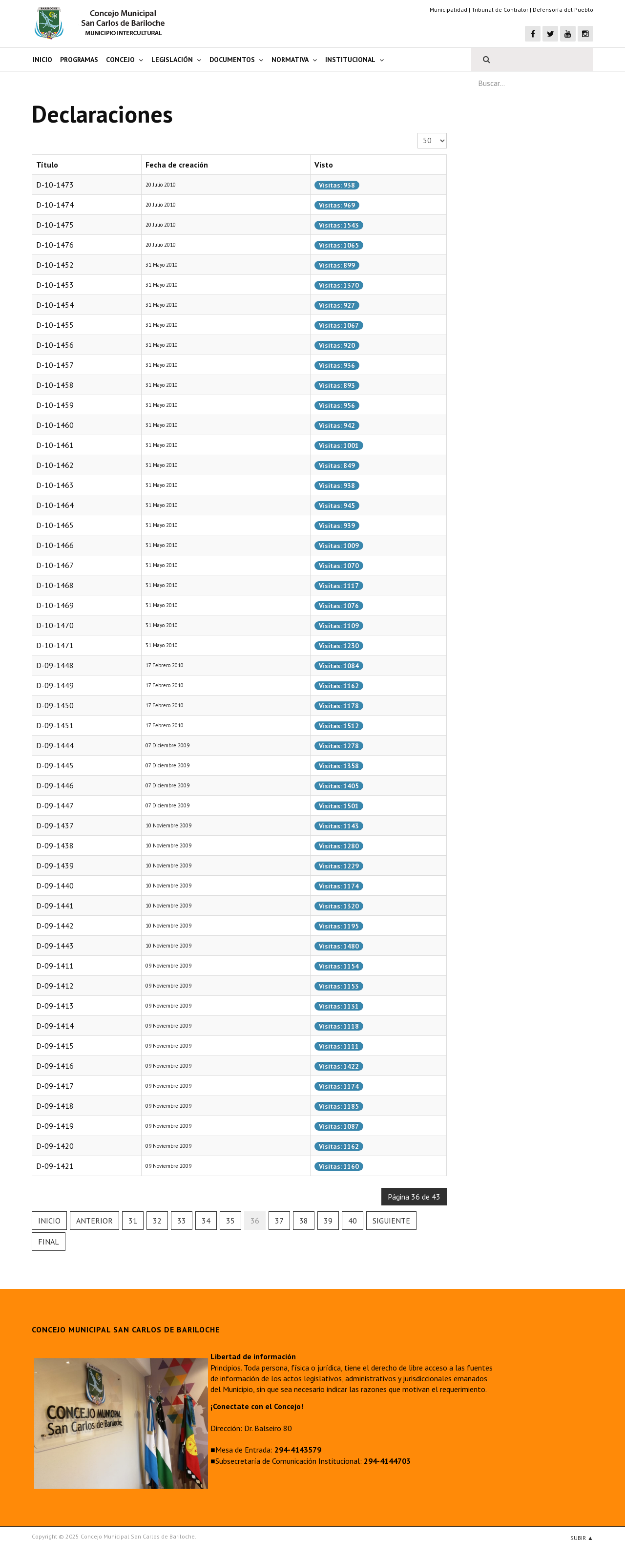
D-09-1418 (55, 1106)
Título (47, 164)
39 (328, 1220)
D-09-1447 (55, 805)
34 (206, 1220)
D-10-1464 (55, 505)
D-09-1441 (55, 905)
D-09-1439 (55, 865)
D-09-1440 (55, 885)
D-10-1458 (55, 385)
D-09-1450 (55, 705)
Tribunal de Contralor (500, 9)
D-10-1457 (55, 365)
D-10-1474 (55, 205)
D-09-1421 (55, 1166)
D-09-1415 (55, 1046)
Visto (323, 164)
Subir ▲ (581, 1537)
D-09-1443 (55, 945)
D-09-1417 (55, 1086)
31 (132, 1220)
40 (352, 1220)
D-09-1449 (55, 685)
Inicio (42, 59)
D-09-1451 (55, 725)
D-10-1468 (55, 585)
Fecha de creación (177, 164)
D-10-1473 (55, 185)
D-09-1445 (55, 765)
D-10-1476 (55, 245)
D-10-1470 (55, 625)
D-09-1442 (55, 925)
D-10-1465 (55, 525)
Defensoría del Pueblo (563, 9)
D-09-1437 (55, 825)
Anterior (94, 1220)
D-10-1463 (55, 485)
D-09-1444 (55, 745)
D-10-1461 (55, 445)
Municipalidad (448, 9)
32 (157, 1220)
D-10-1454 (55, 305)
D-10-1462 (55, 465)
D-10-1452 (55, 265)
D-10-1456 (55, 345)
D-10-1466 (55, 545)
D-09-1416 (55, 1066)
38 (303, 1220)
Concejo (120, 59)
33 (181, 1220)
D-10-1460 (55, 425)
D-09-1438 (55, 845)
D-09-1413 (55, 1006)
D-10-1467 (55, 565)
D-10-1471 (55, 645)
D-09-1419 (55, 1126)
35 (230, 1220)
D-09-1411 (55, 965)
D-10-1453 (55, 285)
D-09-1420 (55, 1146)
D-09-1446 (55, 785)
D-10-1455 (55, 325)
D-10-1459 (55, 405)
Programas (79, 59)
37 (279, 1220)
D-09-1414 (55, 1026)
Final (48, 1241)
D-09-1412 (55, 986)
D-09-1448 (55, 665)
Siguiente (391, 1220)
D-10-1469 (55, 605)
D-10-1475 (55, 225)
